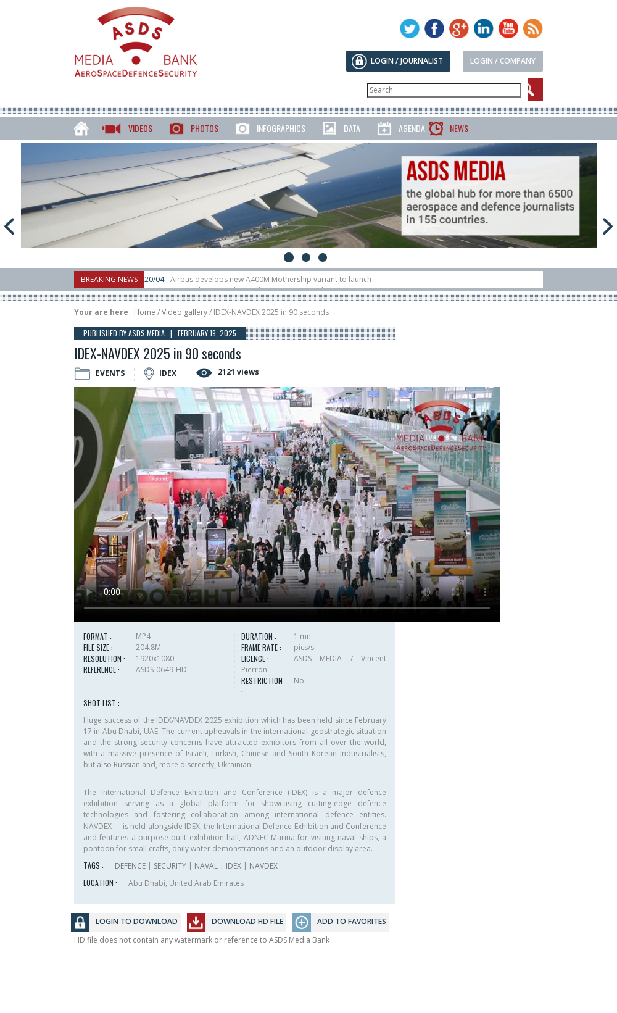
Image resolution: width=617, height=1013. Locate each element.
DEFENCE (130, 866)
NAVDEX (263, 866)
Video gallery (184, 312)
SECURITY (170, 866)
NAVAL (206, 866)
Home (144, 312)
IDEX (233, 866)
